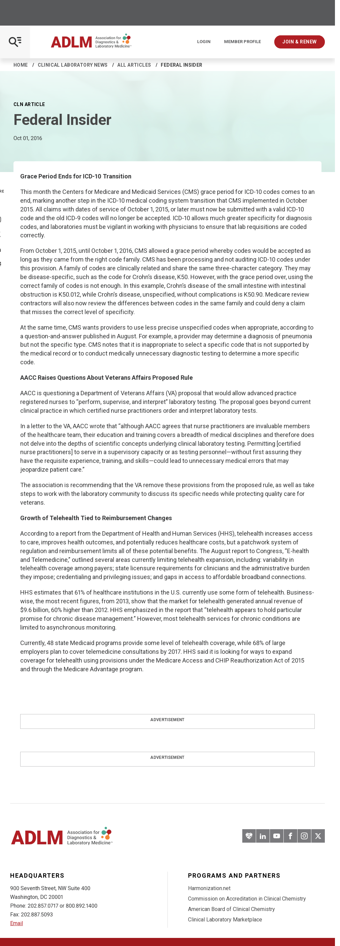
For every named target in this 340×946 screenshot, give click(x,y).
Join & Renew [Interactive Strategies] (299, 41)
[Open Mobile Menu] (15, 42)
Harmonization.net (209, 888)
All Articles (134, 65)
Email (16, 923)
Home (20, 65)
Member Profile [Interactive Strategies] (242, 41)
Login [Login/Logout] (204, 41)
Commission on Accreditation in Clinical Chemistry (247, 899)
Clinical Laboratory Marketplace (225, 919)
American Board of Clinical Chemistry (231, 909)
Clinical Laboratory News (73, 65)
